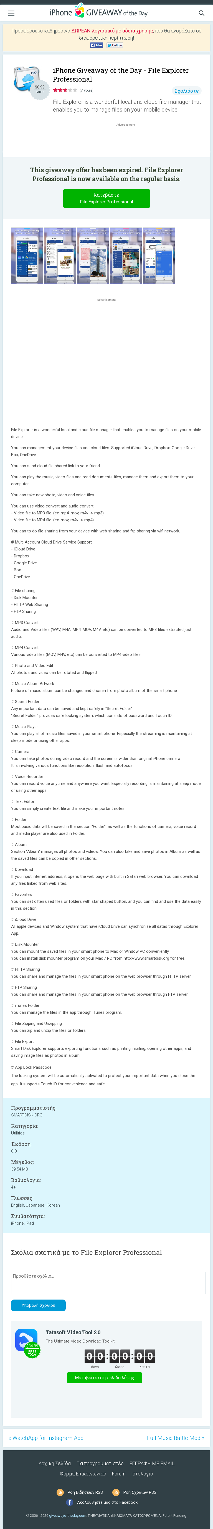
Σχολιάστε (187, 91)
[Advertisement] (129, 141)
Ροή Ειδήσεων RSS (85, 1492)
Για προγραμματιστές (100, 1463)
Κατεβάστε (106, 198)
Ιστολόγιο (142, 1474)
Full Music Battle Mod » (175, 1438)
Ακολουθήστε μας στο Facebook (107, 1502)
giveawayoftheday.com (67, 1515)
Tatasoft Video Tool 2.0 (73, 1332)
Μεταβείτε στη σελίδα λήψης (104, 1377)
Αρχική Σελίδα (55, 1463)
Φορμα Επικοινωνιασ (83, 1474)
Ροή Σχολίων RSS (139, 1492)
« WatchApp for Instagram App (46, 1438)
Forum (119, 1474)
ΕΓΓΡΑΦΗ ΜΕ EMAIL (152, 1463)
